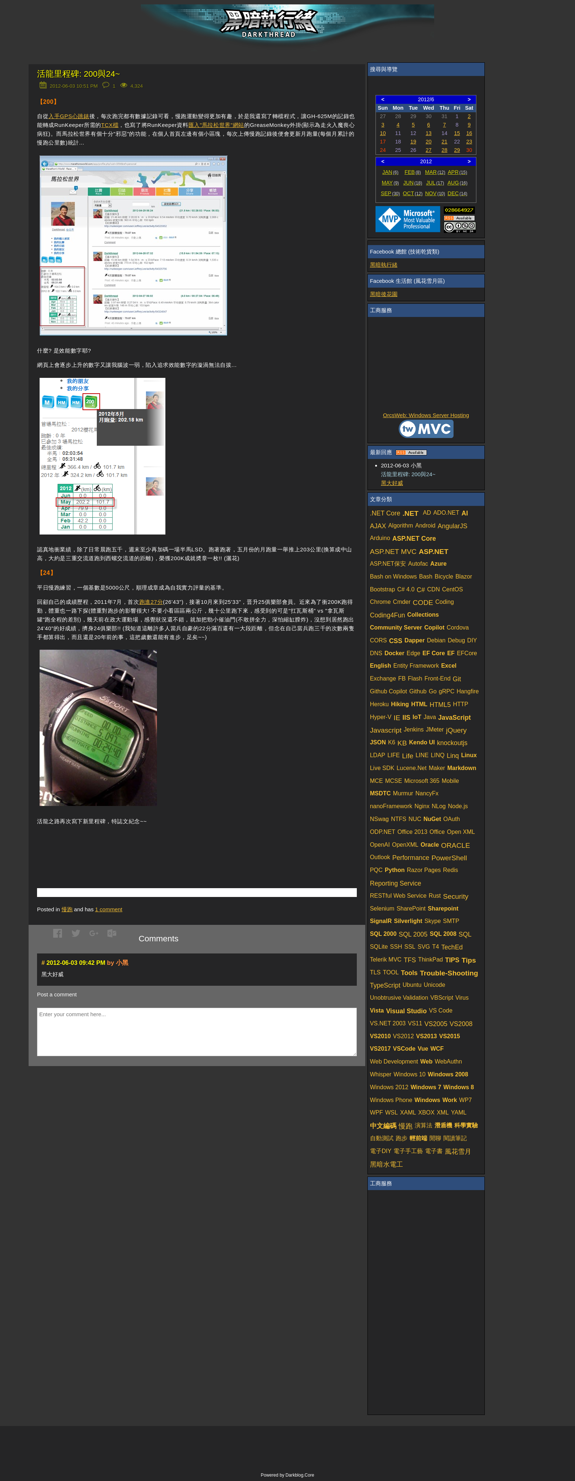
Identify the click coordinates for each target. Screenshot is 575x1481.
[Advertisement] (123, 846)
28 (444, 150)
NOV (435, 193)
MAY (390, 183)
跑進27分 (151, 602)
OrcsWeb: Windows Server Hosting (426, 415)
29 (457, 150)
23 (469, 142)
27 (429, 150)
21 (444, 142)
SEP (390, 193)
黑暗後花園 (384, 294)
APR (457, 172)
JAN (390, 172)
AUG (457, 183)
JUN (412, 183)
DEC (458, 193)
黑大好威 (392, 483)
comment (108, 909)
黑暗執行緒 (384, 265)
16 (469, 133)
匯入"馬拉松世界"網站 (216, 125)
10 (383, 133)
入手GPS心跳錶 (68, 116)
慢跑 (67, 909)
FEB (412, 172)
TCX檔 (109, 125)
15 (457, 133)
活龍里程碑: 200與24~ (78, 74)
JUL (435, 183)
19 (413, 142)
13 (429, 133)
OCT (413, 193)
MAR (435, 172)
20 (429, 142)
